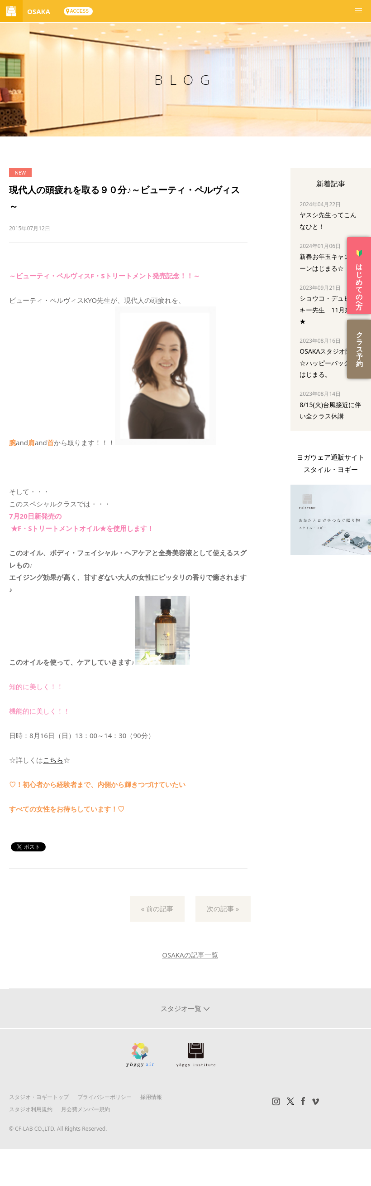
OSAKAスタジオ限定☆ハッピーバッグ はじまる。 (329, 362)
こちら (53, 759)
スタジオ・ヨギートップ (39, 1097)
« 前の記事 (157, 908)
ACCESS (79, 11)
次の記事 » (223, 908)
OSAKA (38, 11)
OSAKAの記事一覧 (190, 954)
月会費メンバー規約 (85, 1109)
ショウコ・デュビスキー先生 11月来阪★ (328, 309)
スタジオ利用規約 (30, 1109)
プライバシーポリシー (104, 1097)
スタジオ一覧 (182, 1008)
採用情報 (151, 1097)
